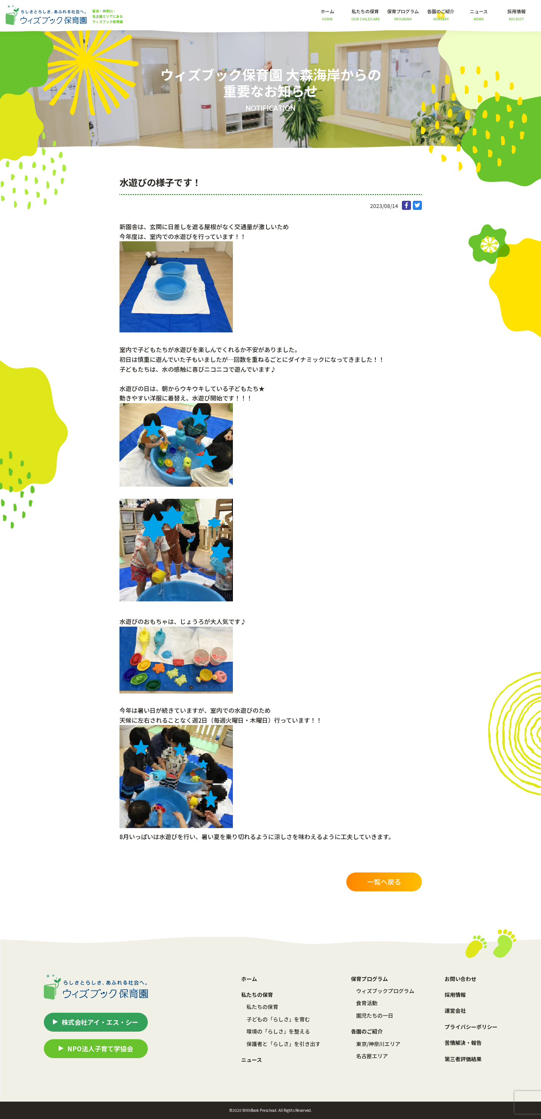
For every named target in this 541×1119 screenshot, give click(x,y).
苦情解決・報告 (463, 1042)
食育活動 (366, 1003)
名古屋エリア (372, 1056)
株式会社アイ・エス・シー (100, 1022)
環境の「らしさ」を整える (278, 1031)
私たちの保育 (262, 1006)
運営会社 (455, 1010)
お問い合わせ (460, 978)
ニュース (479, 14)
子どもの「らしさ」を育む (278, 1019)
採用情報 (516, 14)
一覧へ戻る (384, 881)
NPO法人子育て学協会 (100, 1048)
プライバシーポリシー (471, 1027)
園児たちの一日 (374, 1015)
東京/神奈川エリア (378, 1044)
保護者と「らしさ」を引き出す (283, 1044)
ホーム (327, 14)
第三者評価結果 (463, 1059)
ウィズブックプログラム (385, 991)
